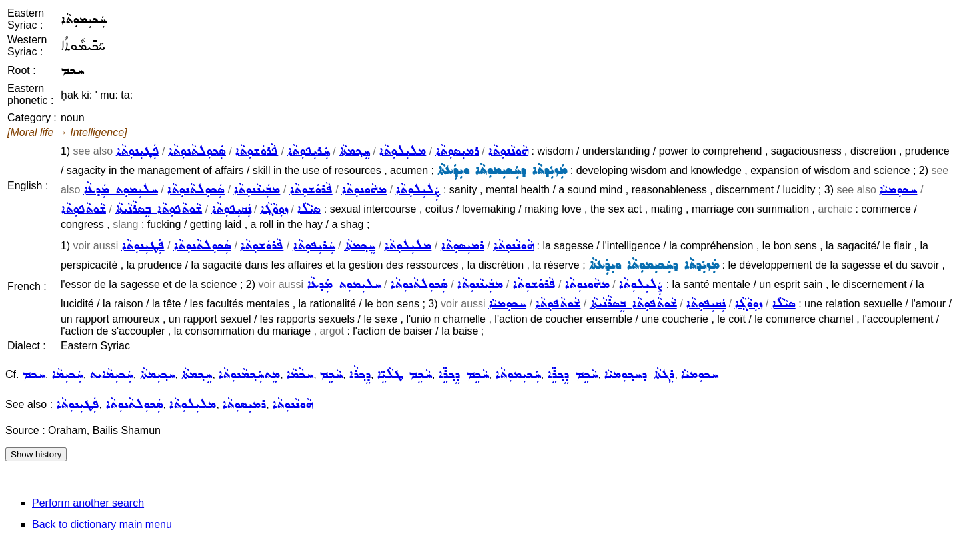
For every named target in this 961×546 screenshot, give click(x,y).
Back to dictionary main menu (102, 524)
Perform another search (88, 503)
